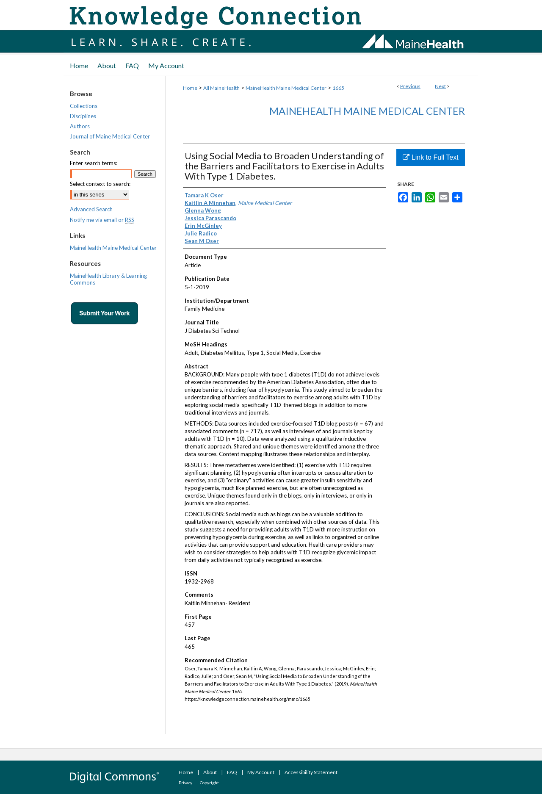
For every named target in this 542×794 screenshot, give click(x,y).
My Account (260, 772)
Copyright (209, 782)
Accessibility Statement (311, 772)
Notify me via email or (102, 219)
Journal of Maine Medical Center (110, 136)
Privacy (185, 782)
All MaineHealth (221, 88)
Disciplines (83, 116)
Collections (83, 105)
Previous (410, 86)
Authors (80, 126)
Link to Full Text (430, 157)
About (210, 772)
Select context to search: (100, 183)
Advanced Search (91, 209)
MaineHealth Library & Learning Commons (108, 279)
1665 (338, 88)
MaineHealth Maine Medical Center (286, 88)
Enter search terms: (93, 163)
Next (440, 86)
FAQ (232, 772)
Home (190, 88)
